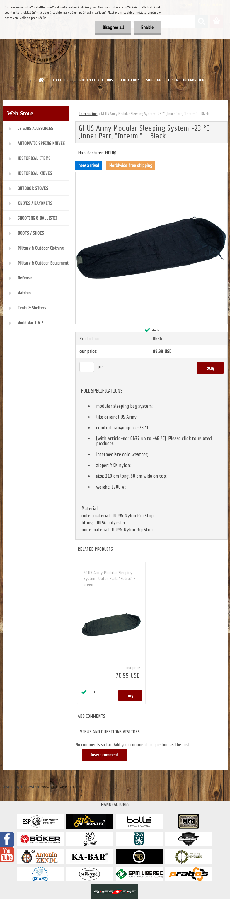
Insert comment (104, 755)
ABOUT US (60, 80)
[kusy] (86, 367)
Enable (147, 27)
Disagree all (113, 27)
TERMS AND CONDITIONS (94, 80)
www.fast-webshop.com (61, 786)
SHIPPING (153, 80)
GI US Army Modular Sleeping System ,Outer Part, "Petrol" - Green (109, 578)
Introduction (88, 114)
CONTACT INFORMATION (186, 80)
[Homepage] (41, 80)
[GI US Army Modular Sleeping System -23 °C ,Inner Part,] (151, 174)
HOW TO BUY (129, 80)
